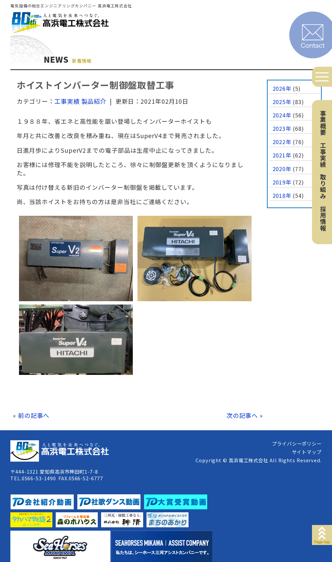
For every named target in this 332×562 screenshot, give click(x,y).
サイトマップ (307, 451)
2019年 (282, 182)
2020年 (282, 169)
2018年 (282, 195)
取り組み (323, 186)
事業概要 (323, 122)
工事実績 (323, 154)
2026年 (282, 88)
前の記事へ (34, 415)
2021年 (282, 155)
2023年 (282, 128)
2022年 (282, 142)
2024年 (282, 115)
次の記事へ (242, 415)
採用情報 (323, 218)
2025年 (282, 102)
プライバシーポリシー (297, 443)
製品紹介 (94, 101)
